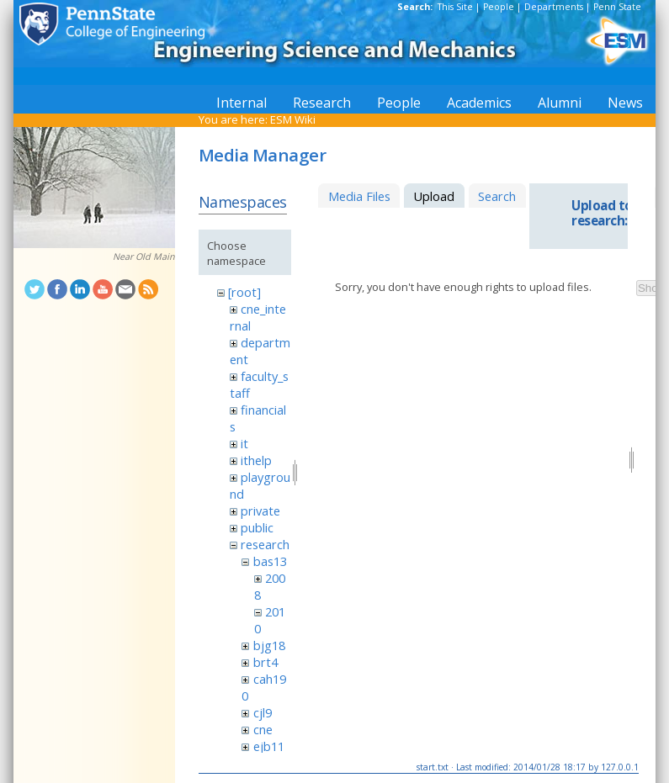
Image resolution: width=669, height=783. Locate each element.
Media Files (359, 196)
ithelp (256, 460)
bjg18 (269, 645)
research (265, 544)
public (257, 527)
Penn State (617, 7)
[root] (244, 291)
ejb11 (268, 746)
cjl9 (262, 712)
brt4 (265, 661)
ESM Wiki (293, 119)
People (498, 7)
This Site (455, 7)
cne (263, 729)
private (260, 510)
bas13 (270, 561)
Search (497, 196)
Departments (553, 7)
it (244, 443)
